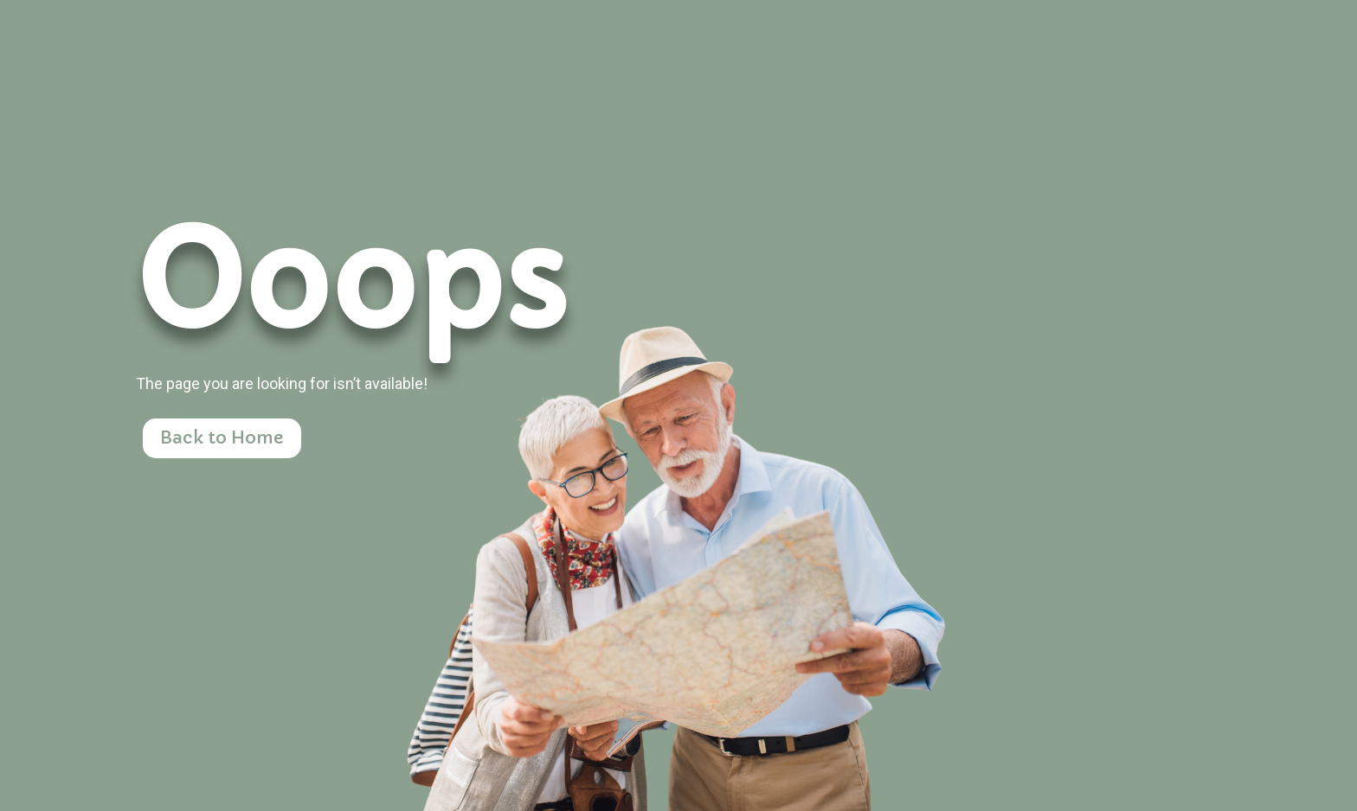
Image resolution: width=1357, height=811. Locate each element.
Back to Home (222, 438)
